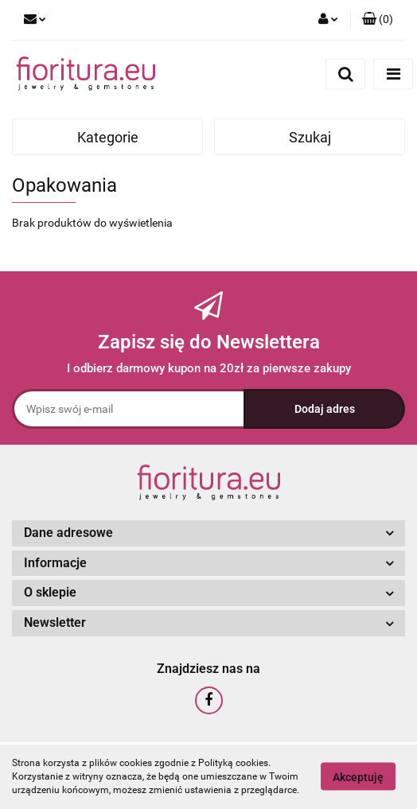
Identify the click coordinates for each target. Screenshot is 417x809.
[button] (377, 20)
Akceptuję (358, 777)
